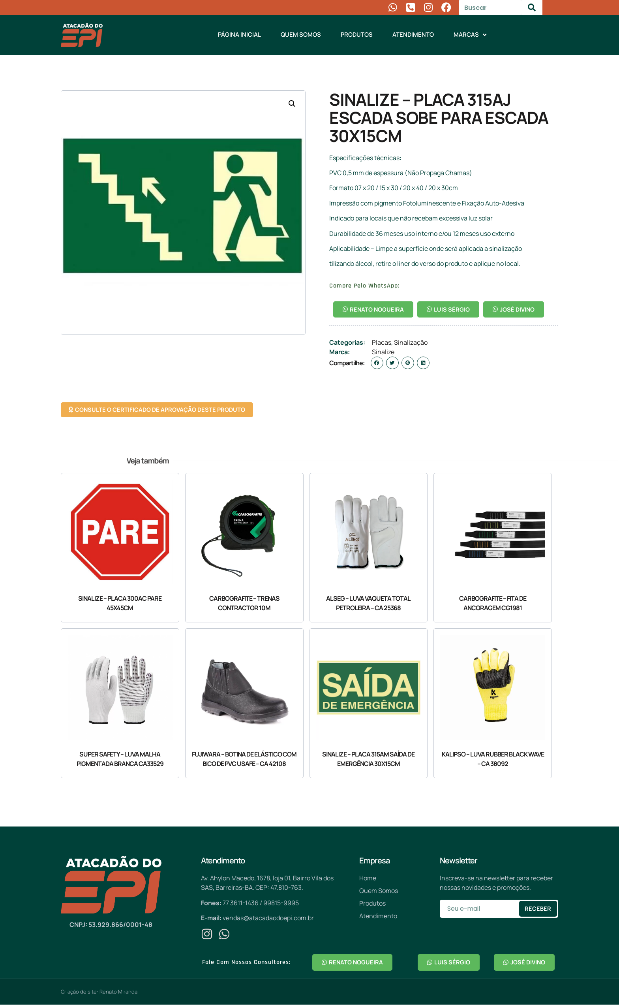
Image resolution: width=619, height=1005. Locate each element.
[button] (292, 104)
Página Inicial (239, 34)
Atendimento (413, 34)
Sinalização (411, 342)
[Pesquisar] (531, 7)
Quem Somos (301, 34)
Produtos (357, 34)
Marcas (470, 35)
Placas (381, 342)
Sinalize (383, 352)
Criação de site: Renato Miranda (99, 992)
